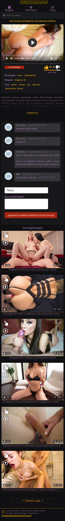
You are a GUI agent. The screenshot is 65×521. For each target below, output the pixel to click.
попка (22, 84)
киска (14, 84)
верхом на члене (14, 88)
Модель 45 (20, 80)
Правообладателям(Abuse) (16, 515)
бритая (36, 84)
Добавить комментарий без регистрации (31, 215)
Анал (19, 75)
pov (28, 84)
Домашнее (30, 75)
